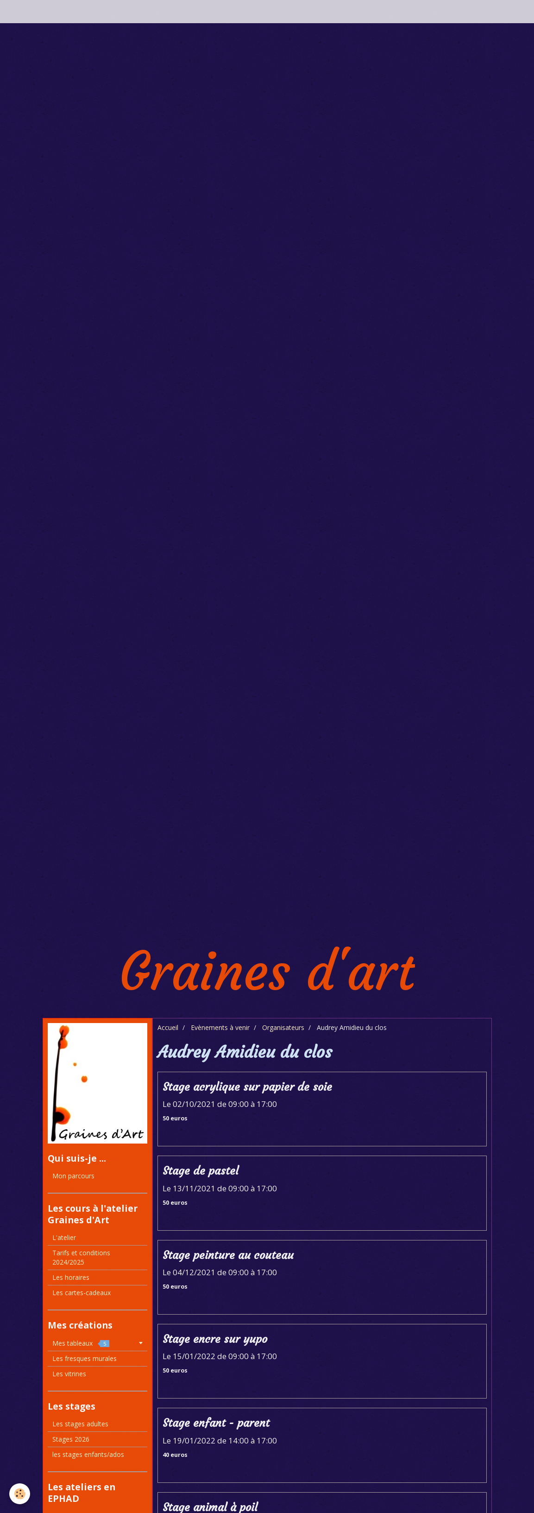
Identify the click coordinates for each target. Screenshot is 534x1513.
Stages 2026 (70, 1439)
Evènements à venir (220, 1027)
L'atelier (64, 1237)
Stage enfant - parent (216, 1423)
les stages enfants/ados (88, 1454)
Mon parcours (73, 1175)
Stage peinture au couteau (228, 1255)
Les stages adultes (80, 1423)
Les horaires (70, 1277)
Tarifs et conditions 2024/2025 (81, 1257)
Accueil (167, 1027)
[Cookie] (19, 1493)
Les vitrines (69, 1373)
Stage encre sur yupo (215, 1339)
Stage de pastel (201, 1171)
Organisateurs (283, 1027)
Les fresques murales (84, 1358)
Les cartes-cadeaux (81, 1292)
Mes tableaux (80, 1343)
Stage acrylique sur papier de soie (247, 1087)
